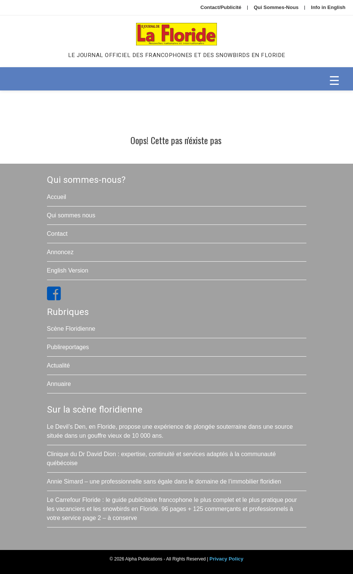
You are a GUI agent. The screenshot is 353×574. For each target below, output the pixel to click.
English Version (67, 270)
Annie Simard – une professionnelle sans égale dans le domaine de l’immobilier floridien (164, 481)
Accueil (57, 197)
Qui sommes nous (71, 215)
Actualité (58, 365)
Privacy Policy (226, 559)
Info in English (328, 7)
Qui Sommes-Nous (276, 7)
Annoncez (60, 252)
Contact (57, 234)
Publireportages (68, 347)
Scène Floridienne (71, 328)
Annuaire (59, 384)
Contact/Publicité (220, 7)
